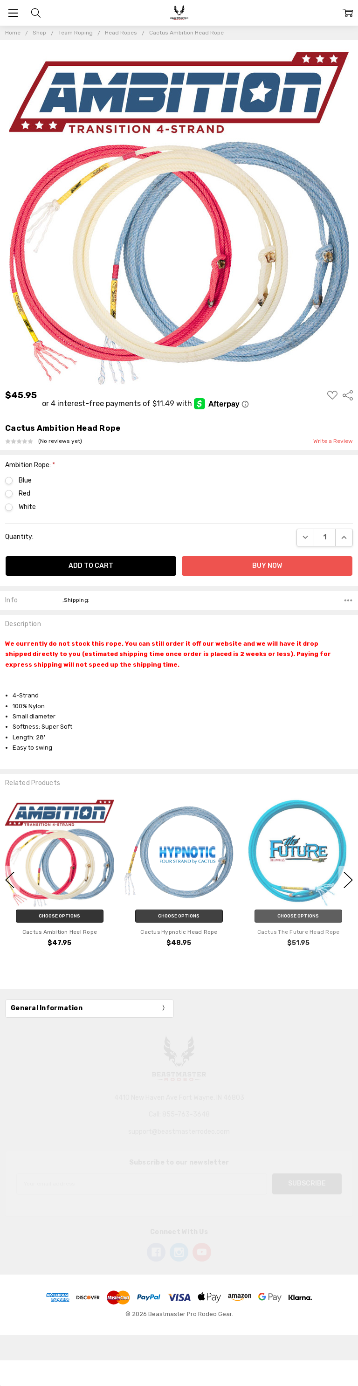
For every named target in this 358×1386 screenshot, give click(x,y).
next (348, 880)
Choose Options (59, 915)
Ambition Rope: (30, 465)
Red (24, 493)
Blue (25, 480)
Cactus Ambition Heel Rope (59, 931)
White (27, 507)
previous (10, 880)
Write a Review (333, 441)
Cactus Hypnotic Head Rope (178, 931)
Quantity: (19, 537)
